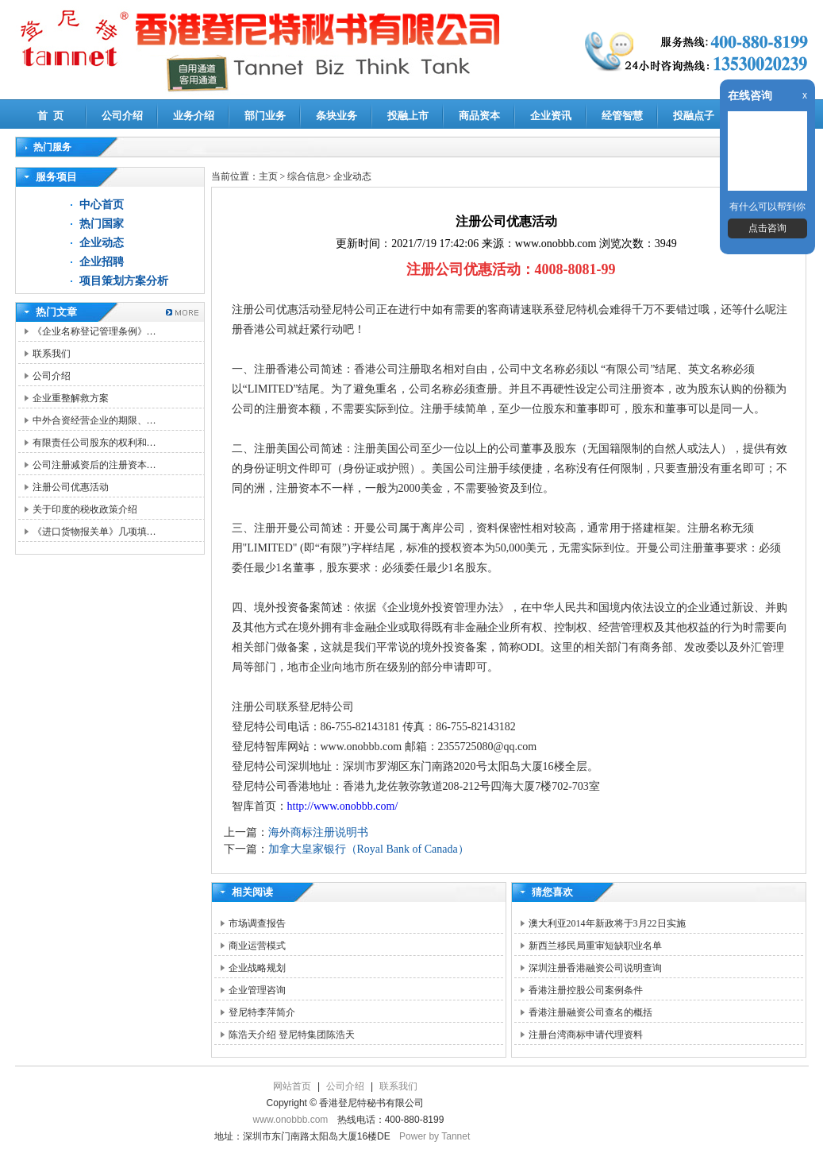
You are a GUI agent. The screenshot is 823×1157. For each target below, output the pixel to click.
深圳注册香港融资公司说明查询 (595, 967)
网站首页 (292, 1086)
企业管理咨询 (257, 990)
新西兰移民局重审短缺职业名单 (595, 945)
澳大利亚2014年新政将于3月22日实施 (607, 923)
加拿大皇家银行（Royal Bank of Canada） (368, 849)
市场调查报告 (257, 923)
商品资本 (479, 116)
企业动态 (101, 243)
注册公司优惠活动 (71, 487)
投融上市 (408, 116)
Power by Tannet (434, 1136)
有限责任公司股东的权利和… (94, 442)
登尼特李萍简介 (262, 1012)
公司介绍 (122, 116)
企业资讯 (550, 116)
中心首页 (101, 205)
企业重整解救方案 (71, 398)
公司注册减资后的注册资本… (94, 464)
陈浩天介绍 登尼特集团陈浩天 (292, 1034)
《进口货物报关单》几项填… (94, 531)
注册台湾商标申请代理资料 (586, 1034)
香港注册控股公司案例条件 (586, 990)
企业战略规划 (257, 967)
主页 (268, 176)
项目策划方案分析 (123, 281)
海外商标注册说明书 (318, 832)
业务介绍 (193, 116)
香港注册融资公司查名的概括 (590, 1012)
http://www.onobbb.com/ (342, 806)
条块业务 (336, 116)
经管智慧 (622, 116)
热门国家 (101, 224)
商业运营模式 (257, 945)
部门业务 (265, 116)
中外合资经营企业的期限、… (94, 420)
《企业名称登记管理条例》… (94, 331)
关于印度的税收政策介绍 (85, 509)
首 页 (50, 116)
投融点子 (693, 116)
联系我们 (52, 353)
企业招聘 (101, 262)
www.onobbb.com (291, 1119)
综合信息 (306, 176)
